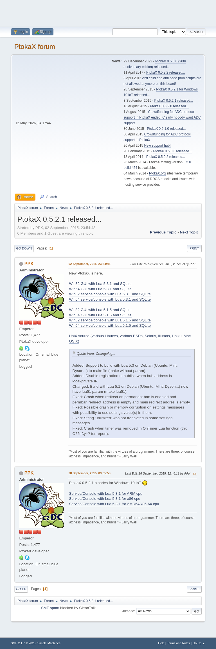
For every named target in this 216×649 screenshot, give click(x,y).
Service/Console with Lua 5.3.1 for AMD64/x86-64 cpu (114, 504)
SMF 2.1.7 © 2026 (23, 643)
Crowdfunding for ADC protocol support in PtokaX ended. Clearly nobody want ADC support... (162, 117)
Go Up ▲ (199, 643)
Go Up (21, 589)
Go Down (24, 248)
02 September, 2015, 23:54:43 (89, 264)
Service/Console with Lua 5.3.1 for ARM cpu (105, 493)
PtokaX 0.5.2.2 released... (165, 72)
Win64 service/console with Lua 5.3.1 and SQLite (109, 299)
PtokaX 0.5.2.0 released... (169, 106)
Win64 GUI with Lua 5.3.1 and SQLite (100, 289)
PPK (29, 263)
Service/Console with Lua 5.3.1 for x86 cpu (104, 498)
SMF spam (50, 608)
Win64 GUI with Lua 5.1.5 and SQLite (100, 315)
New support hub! (157, 146)
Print (194, 248)
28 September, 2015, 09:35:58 (89, 473)
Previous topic (163, 232)
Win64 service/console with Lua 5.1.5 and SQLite (109, 325)
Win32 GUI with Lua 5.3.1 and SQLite (100, 284)
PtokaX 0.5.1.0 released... (166, 129)
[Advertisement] (108, 12)
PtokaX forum (34, 46)
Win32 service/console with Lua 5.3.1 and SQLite (109, 294)
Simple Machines (48, 643)
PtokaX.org (157, 173)
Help (161, 643)
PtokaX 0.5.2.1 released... (173, 101)
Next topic (189, 232)
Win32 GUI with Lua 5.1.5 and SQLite (100, 310)
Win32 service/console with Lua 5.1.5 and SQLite (109, 320)
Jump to (128, 611)
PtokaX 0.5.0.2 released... (165, 157)
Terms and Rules (178, 643)
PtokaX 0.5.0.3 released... (172, 151)
